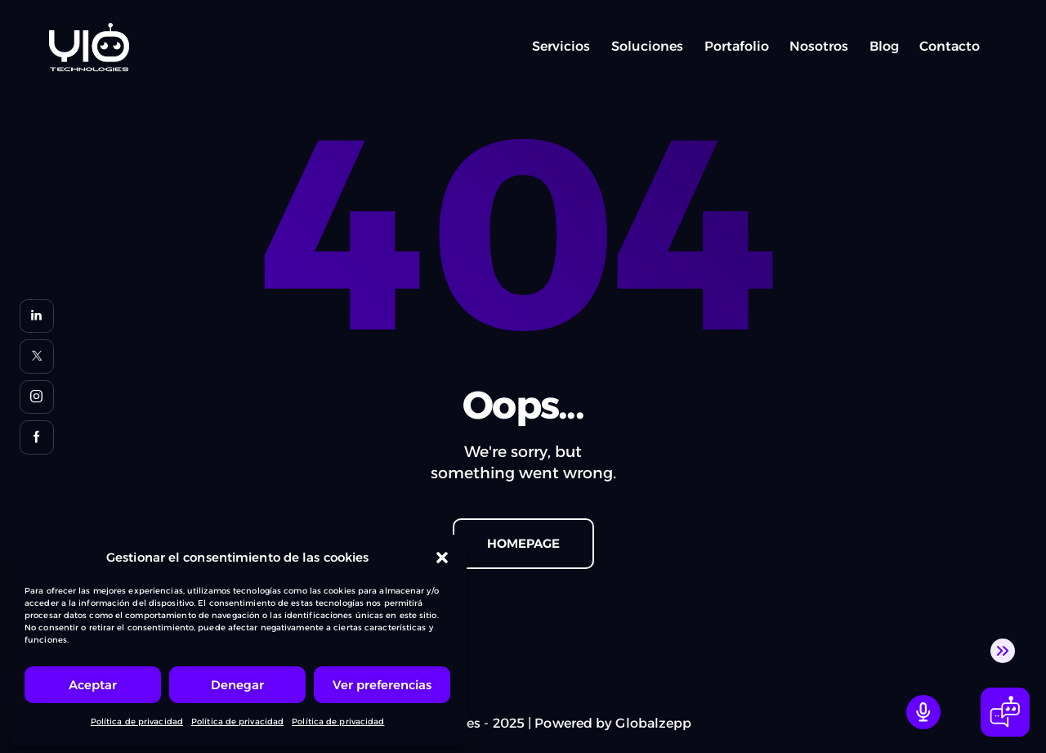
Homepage (523, 543)
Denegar (237, 684)
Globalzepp (653, 723)
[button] (442, 557)
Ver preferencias (382, 684)
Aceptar (93, 684)
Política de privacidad (137, 721)
